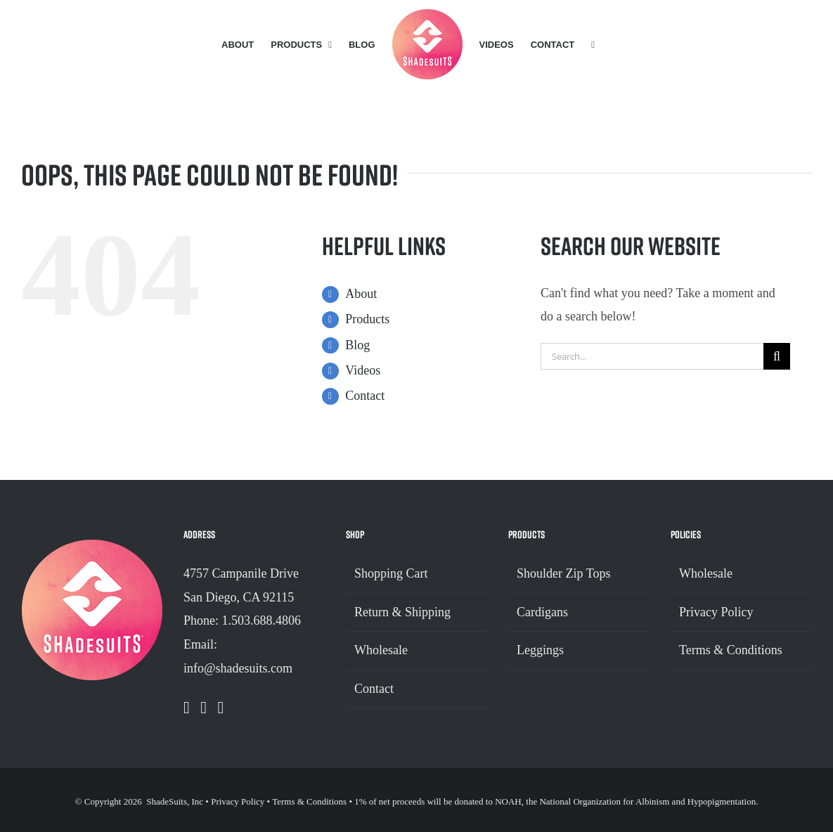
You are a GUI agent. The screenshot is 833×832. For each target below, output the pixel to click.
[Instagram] (203, 707)
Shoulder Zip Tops (563, 573)
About (361, 294)
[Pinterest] (221, 707)
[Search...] (652, 356)
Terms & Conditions (730, 650)
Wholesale (381, 650)
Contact (365, 396)
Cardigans (542, 612)
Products (367, 319)
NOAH (508, 801)
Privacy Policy (716, 612)
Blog (357, 345)
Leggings (540, 650)
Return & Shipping (402, 612)
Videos (362, 370)
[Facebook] (186, 707)
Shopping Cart (391, 573)
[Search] (776, 356)
